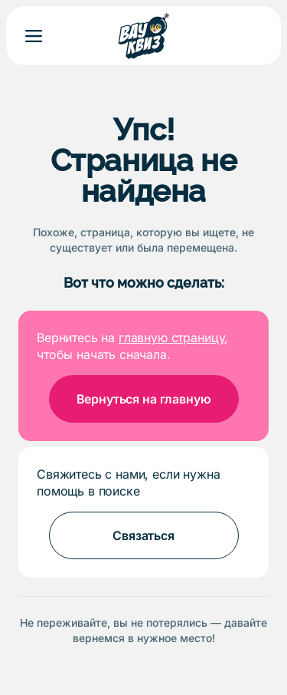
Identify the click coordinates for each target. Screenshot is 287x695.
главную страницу (171, 337)
